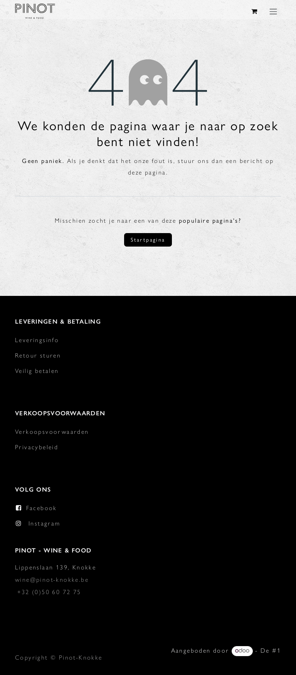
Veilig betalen (37, 370)
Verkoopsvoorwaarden (52, 431)
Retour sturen (38, 355)
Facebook (41, 507)
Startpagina (148, 240)
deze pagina (147, 172)
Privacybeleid (36, 446)
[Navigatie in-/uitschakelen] (273, 11)
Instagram (45, 523)
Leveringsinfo (37, 339)
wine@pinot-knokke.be (52, 579)
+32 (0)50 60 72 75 (49, 591)
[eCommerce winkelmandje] (254, 11)
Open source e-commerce (239, 662)
